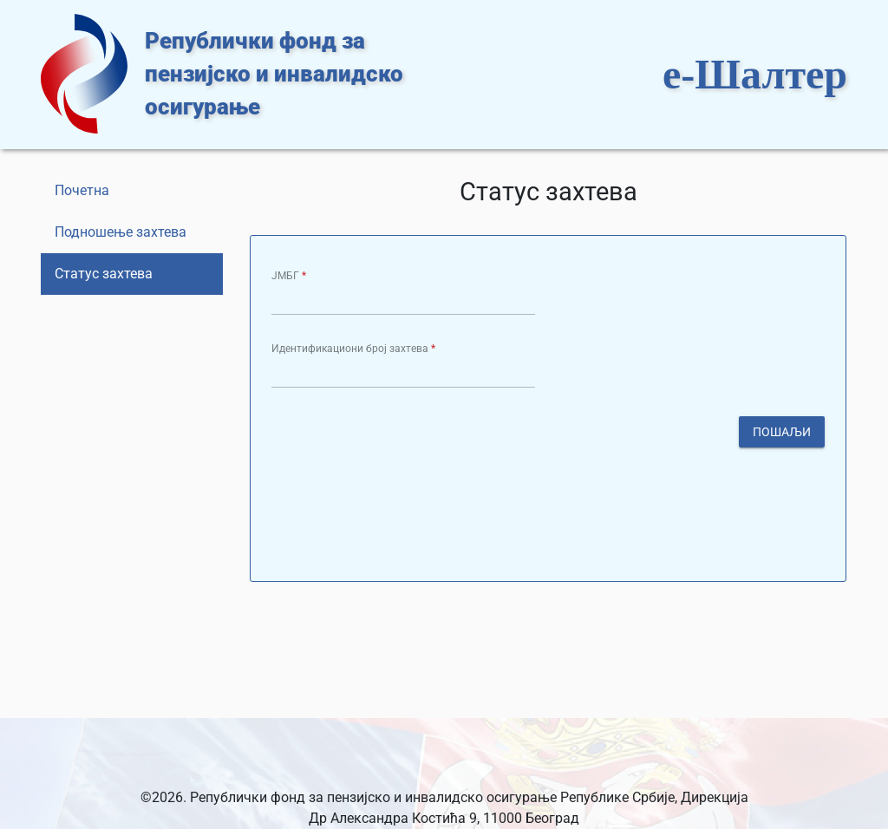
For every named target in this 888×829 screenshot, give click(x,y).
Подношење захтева (120, 232)
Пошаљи (782, 431)
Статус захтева (104, 273)
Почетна (82, 190)
